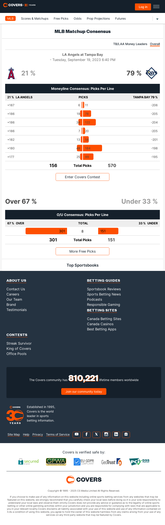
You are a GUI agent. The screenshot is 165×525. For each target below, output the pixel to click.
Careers (12, 294)
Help (26, 434)
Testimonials (16, 310)
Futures (120, 18)
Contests (17, 334)
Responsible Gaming (103, 304)
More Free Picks (82, 251)
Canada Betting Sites (104, 319)
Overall (155, 44)
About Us (16, 280)
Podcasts (94, 299)
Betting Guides (103, 280)
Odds (77, 18)
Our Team (14, 299)
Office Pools (16, 354)
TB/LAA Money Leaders (130, 44)
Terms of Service (58, 434)
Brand (11, 304)
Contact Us (15, 289)
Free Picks (61, 18)
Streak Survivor (19, 343)
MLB (10, 18)
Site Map (14, 434)
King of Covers (18, 348)
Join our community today (84, 391)
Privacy (37, 434)
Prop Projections (98, 18)
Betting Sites (102, 310)
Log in (143, 7)
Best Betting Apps (101, 329)
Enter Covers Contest (82, 177)
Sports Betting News (104, 294)
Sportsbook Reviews (104, 289)
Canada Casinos (100, 324)
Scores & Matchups (34, 18)
